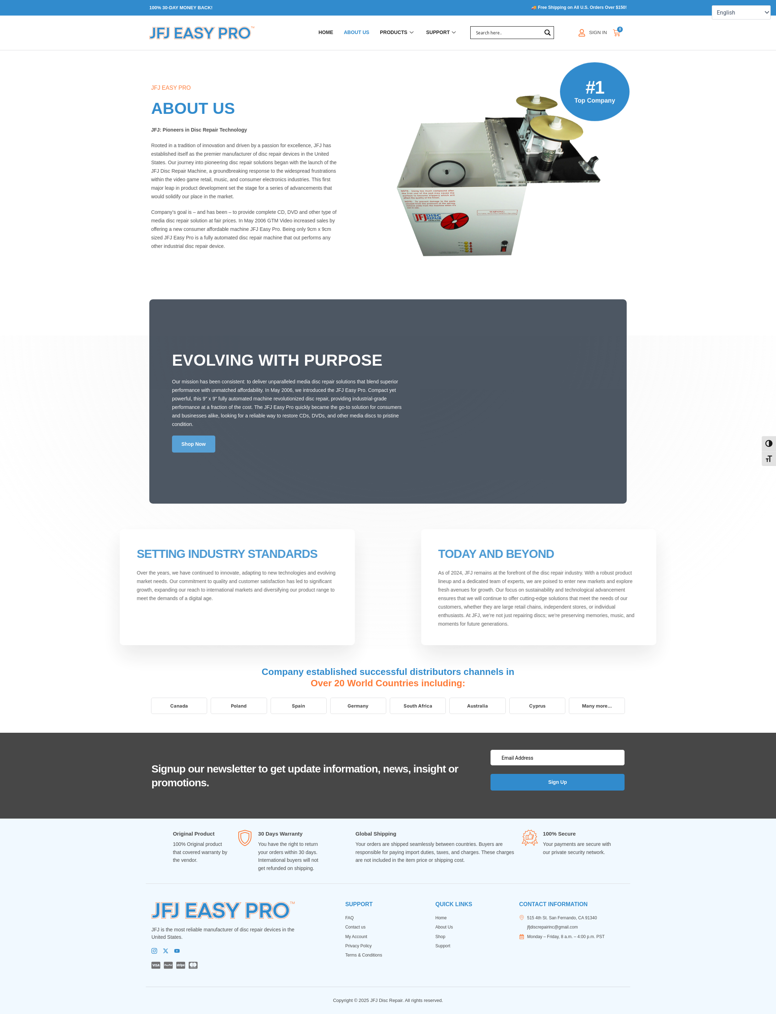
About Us (351, 33)
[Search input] (508, 33)
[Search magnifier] (548, 33)
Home (318, 33)
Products (393, 33)
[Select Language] (741, 12)
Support (440, 33)
